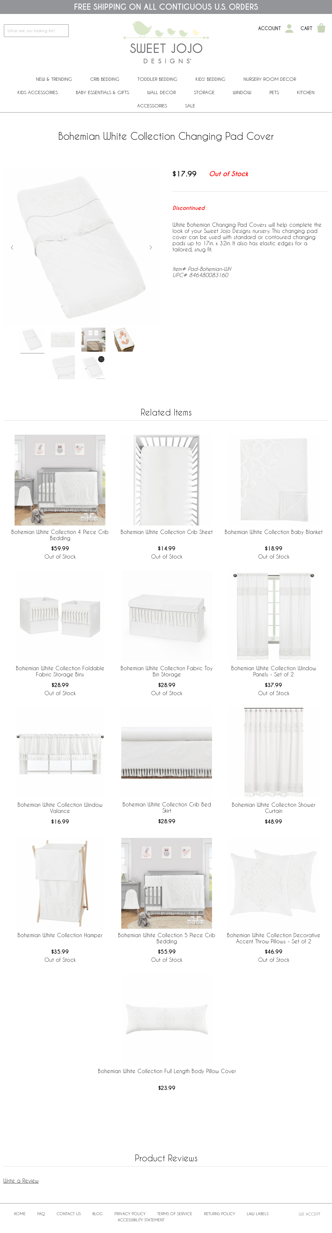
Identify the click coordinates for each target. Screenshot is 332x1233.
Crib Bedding (104, 79)
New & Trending (54, 79)
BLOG (97, 1213)
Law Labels (257, 1213)
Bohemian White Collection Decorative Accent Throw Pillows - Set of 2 (273, 938)
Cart (307, 28)
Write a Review (21, 1181)
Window (242, 92)
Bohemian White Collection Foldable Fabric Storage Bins (60, 671)
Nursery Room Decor (269, 79)
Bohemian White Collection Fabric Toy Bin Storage (167, 671)
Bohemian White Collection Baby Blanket (274, 532)
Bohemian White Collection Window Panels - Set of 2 (273, 671)
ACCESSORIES (152, 105)
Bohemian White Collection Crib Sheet (167, 532)
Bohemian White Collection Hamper (60, 935)
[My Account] (289, 28)
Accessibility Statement (141, 1219)
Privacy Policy (130, 1213)
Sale (190, 105)
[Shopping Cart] (321, 28)
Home (20, 1213)
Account (269, 28)
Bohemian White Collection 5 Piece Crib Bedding (166, 938)
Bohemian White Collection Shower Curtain (273, 808)
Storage (204, 92)
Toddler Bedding (157, 79)
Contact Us (69, 1213)
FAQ (41, 1213)
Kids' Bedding (210, 79)
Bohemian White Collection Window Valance (60, 808)
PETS (274, 92)
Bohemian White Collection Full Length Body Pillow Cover (167, 1071)
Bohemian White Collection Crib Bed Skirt (167, 807)
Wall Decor (161, 92)
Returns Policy (219, 1213)
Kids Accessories (38, 92)
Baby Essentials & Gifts (102, 92)
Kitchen (305, 92)
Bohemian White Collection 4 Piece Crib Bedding (60, 535)
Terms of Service (174, 1213)
